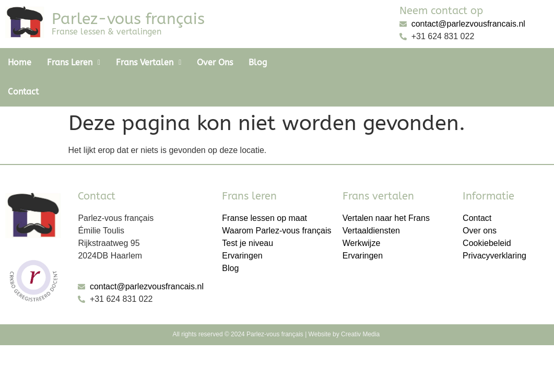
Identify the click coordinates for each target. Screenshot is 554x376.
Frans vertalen (148, 62)
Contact (297, 62)
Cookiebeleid (487, 213)
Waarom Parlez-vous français (276, 201)
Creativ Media (361, 305)
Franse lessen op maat (264, 188)
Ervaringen (242, 226)
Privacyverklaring (494, 226)
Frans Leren (73, 62)
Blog (258, 62)
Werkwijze (362, 213)
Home (19, 62)
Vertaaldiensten (371, 201)
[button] (73, 62)
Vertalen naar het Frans (386, 188)
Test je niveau (247, 213)
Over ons (215, 62)
